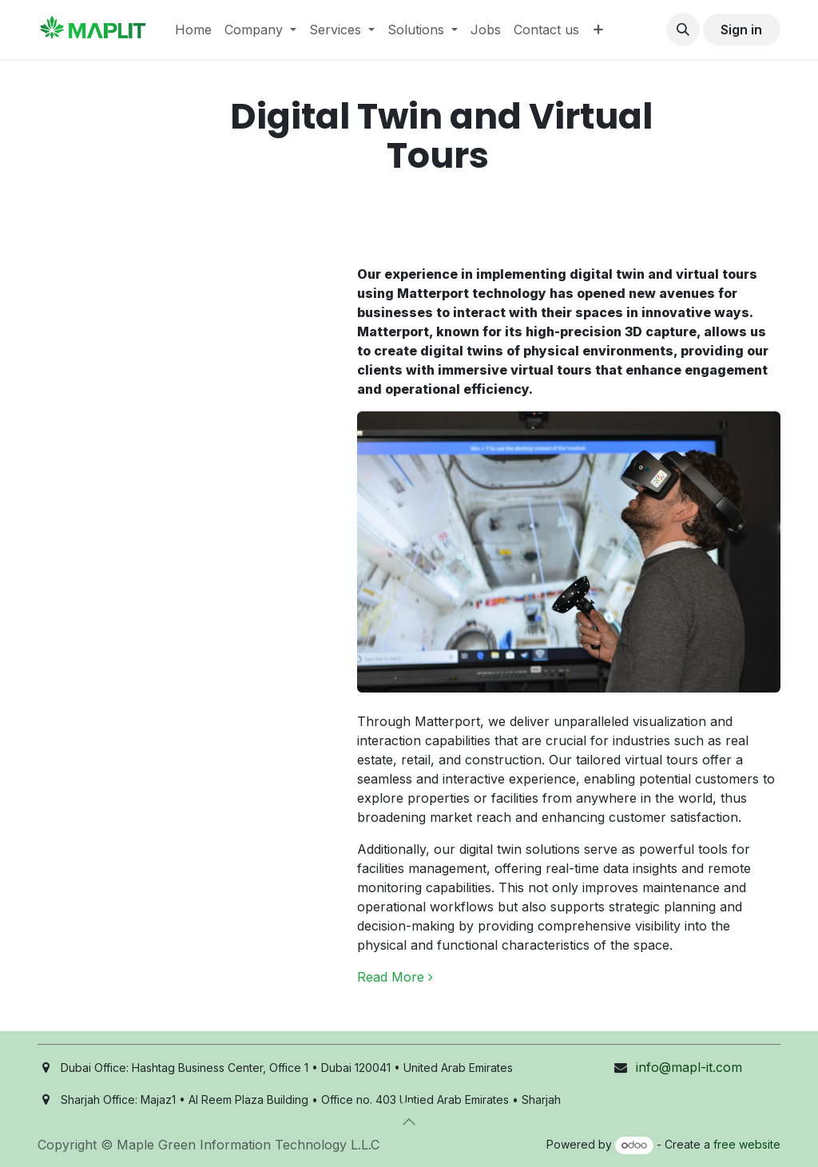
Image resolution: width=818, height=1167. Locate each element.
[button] (683, 29)
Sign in (741, 30)
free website (746, 1144)
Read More (395, 977)
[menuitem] (193, 30)
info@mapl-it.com (689, 1067)
